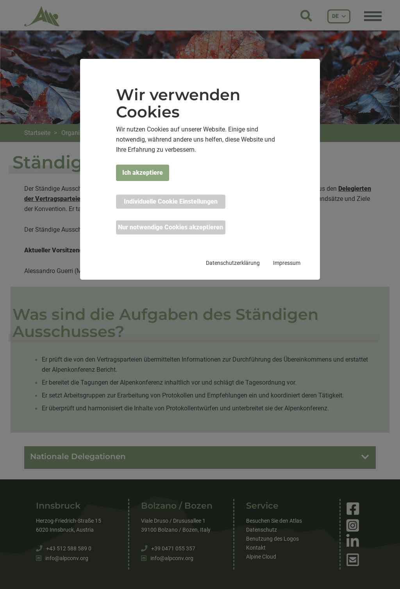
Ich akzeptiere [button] (142, 172)
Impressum (286, 263)
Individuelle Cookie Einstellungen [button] (171, 201)
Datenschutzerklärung (233, 263)
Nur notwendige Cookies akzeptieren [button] (170, 227)
